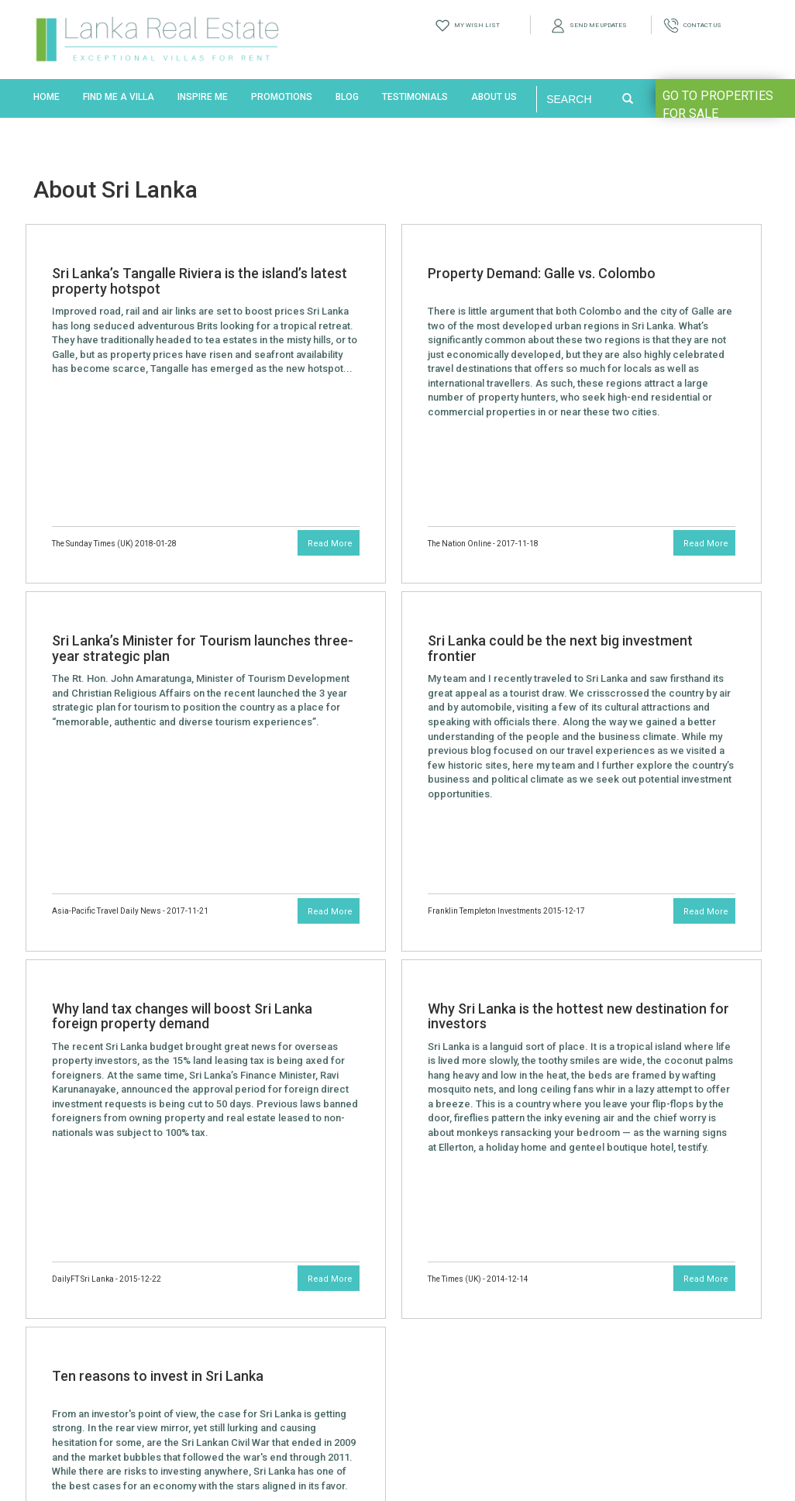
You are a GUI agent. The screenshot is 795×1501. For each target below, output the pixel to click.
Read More (330, 544)
